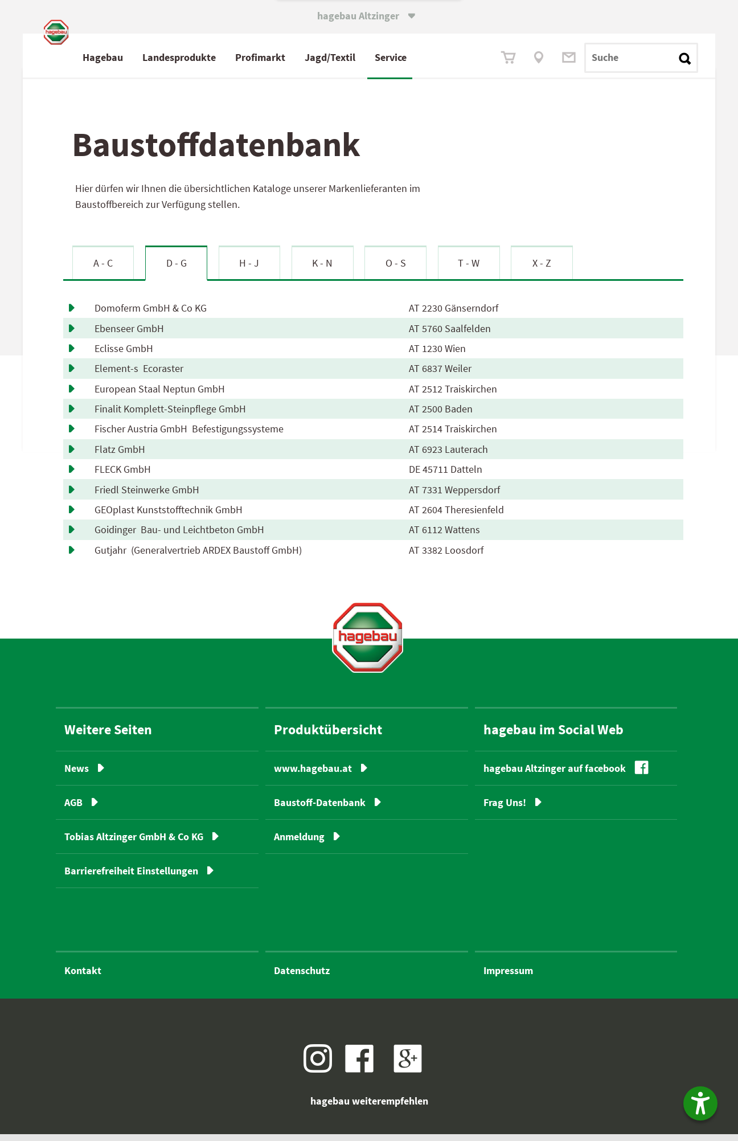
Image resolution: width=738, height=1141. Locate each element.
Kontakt (82, 977)
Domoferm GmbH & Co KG (153, 314)
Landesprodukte (227, 57)
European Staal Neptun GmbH (162, 395)
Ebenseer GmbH (132, 334)
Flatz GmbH (122, 456)
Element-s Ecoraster (139, 375)
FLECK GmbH (125, 475)
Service (439, 57)
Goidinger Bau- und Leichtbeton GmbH (179, 536)
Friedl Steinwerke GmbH (149, 495)
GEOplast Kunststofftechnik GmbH (171, 516)
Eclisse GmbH (126, 355)
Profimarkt (309, 57)
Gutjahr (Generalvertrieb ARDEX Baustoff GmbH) (198, 556)
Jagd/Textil (378, 57)
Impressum (508, 977)
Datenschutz (302, 977)
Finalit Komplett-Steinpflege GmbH (173, 415)
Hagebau (151, 57)
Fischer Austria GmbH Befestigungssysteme (189, 435)
